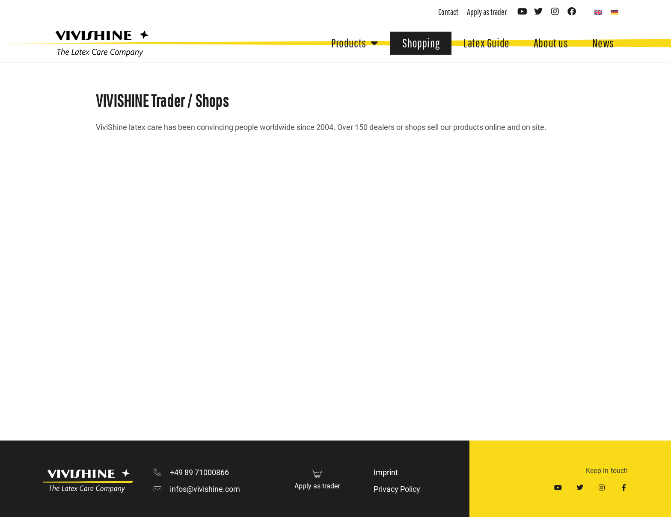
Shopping (420, 43)
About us (551, 43)
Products (354, 43)
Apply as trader (317, 486)
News (603, 43)
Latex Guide (486, 43)
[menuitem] (598, 12)
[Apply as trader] (317, 474)
